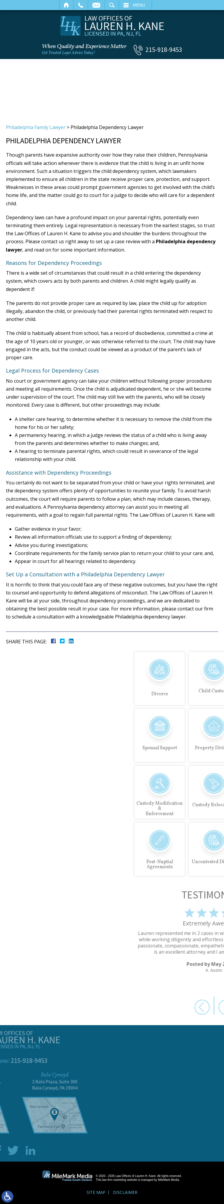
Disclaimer (125, 1192)
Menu (139, 5)
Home (66, 5)
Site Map (96, 1192)
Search (112, 5)
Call (81, 5)
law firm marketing (114, 1179)
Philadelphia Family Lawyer (35, 127)
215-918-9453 (163, 49)
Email (96, 5)
